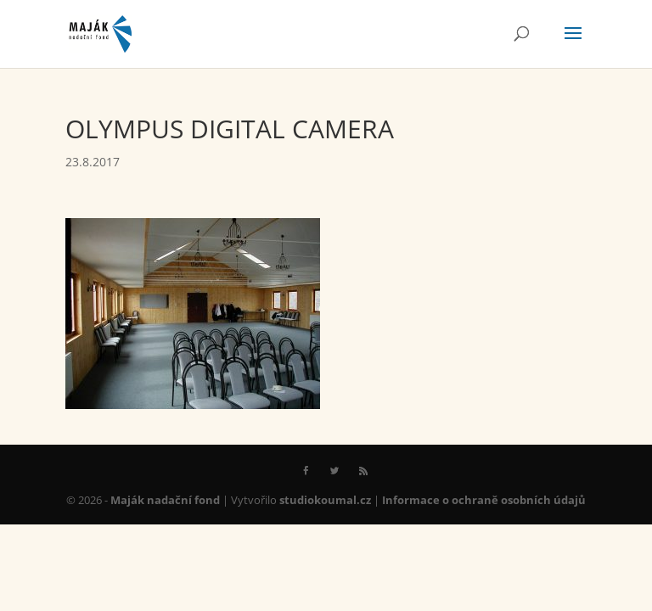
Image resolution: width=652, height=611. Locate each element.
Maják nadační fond (165, 499)
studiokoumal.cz (325, 499)
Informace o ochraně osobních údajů (484, 499)
